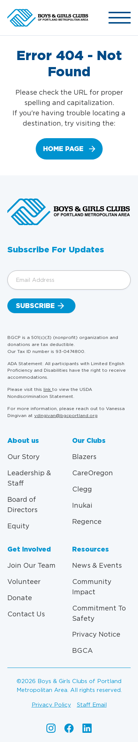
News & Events (97, 565)
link (47, 389)
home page (63, 149)
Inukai (82, 505)
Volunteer (23, 581)
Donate (19, 598)
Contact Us (26, 614)
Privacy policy (51, 704)
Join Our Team (31, 565)
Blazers (84, 457)
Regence (87, 521)
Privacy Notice (96, 634)
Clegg (82, 489)
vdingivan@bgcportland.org (66, 415)
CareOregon (92, 473)
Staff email (92, 704)
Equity (18, 526)
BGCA (82, 650)
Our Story (23, 457)
